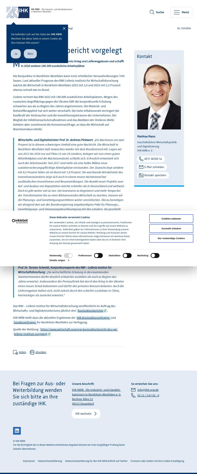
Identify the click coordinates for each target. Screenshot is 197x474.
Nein (30, 54)
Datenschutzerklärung (50, 461)
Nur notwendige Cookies (171, 264)
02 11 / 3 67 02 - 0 (148, 395)
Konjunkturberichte (90, 311)
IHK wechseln (83, 413)
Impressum (29, 461)
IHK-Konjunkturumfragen (93, 318)
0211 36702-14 (153, 159)
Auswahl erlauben (171, 255)
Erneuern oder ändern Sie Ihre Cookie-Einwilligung (157, 461)
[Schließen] (64, 28)
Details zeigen (57, 286)
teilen (22, 352)
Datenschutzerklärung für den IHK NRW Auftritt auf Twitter (96, 461)
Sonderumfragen (25, 322)
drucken (41, 352)
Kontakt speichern (155, 175)
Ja (15, 54)
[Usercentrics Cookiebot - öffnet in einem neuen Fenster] (19, 247)
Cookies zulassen (171, 245)
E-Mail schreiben (154, 167)
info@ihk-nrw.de (148, 390)
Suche (160, 12)
